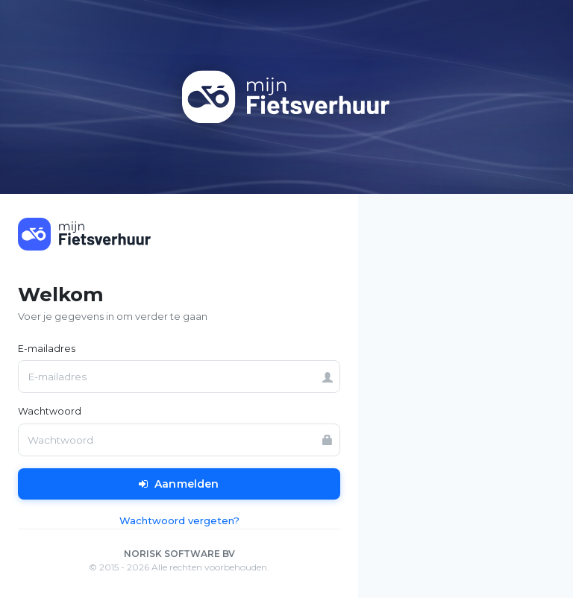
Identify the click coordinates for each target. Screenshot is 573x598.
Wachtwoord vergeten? (179, 520)
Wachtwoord (49, 411)
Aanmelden (179, 484)
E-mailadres (46, 348)
